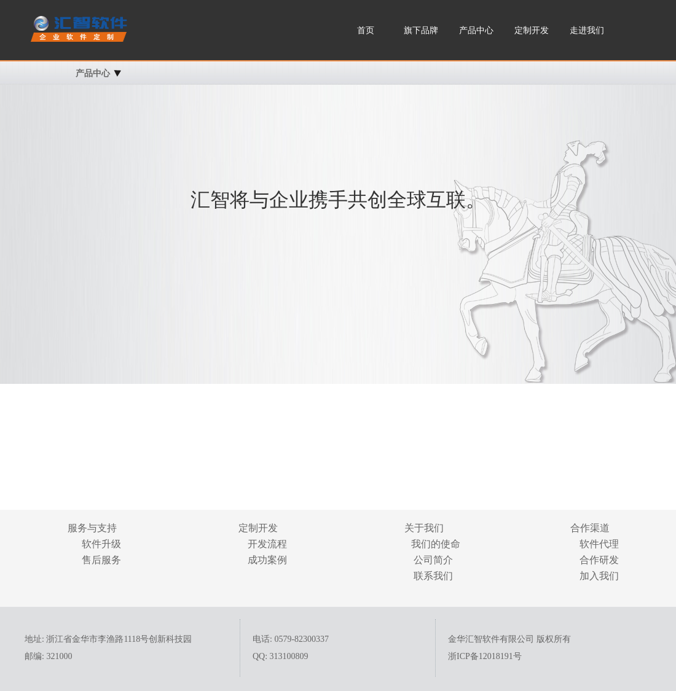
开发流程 (267, 544)
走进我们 (587, 30)
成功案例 (267, 560)
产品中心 (476, 30)
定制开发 (531, 30)
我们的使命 (433, 544)
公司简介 (433, 560)
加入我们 (599, 576)
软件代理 (599, 544)
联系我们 (433, 576)
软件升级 (101, 544)
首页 (365, 30)
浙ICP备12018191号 (485, 656)
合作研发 (599, 560)
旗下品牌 (421, 30)
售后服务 (101, 560)
